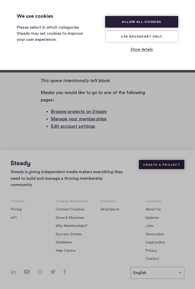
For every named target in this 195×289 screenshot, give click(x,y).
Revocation (154, 234)
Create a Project (161, 164)
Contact (152, 259)
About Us (153, 209)
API (14, 218)
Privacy (151, 250)
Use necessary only (141, 36)
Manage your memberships (79, 119)
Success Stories (69, 234)
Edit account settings (73, 126)
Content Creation (70, 209)
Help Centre (65, 250)
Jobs (150, 226)
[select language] (157, 273)
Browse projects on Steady (79, 111)
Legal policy (155, 242)
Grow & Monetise (70, 218)
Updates (152, 218)
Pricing (16, 209)
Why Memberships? (71, 226)
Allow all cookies (141, 21)
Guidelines (64, 242)
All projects (110, 209)
